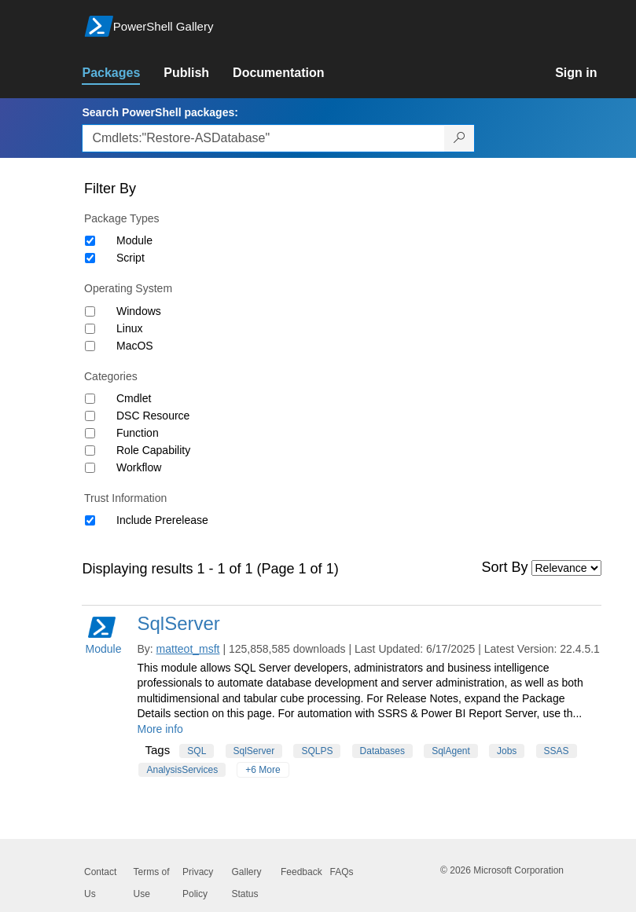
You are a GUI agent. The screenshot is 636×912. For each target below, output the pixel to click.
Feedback (301, 871)
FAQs (342, 871)
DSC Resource (152, 415)
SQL (196, 750)
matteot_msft (188, 649)
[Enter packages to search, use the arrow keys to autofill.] (263, 138)
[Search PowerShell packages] (459, 138)
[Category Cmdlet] (90, 399)
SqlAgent (451, 750)
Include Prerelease (162, 520)
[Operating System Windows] (90, 311)
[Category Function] (90, 433)
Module (134, 240)
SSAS (556, 750)
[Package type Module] (90, 241)
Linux (129, 328)
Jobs (507, 750)
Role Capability (153, 450)
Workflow (138, 467)
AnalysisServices (182, 769)
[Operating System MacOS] (90, 346)
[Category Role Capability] (90, 450)
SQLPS (317, 750)
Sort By (505, 567)
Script (130, 257)
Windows (138, 311)
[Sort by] (566, 568)
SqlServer (178, 623)
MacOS (134, 345)
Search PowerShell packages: (159, 112)
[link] (123, 73)
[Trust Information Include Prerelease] (90, 520)
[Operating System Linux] (90, 329)
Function (137, 433)
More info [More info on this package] (159, 729)
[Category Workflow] (90, 468)
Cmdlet (133, 398)
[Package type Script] (90, 258)
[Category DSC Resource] (90, 416)
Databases (382, 750)
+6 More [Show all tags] (262, 769)
